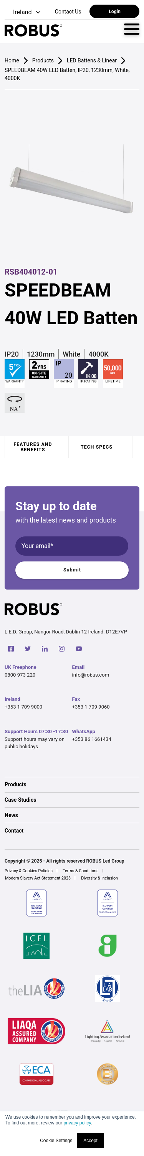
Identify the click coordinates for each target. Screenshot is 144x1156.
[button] (23, 12)
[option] (72, 784)
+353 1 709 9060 (91, 707)
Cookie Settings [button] (56, 1140)
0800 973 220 (20, 675)
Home (12, 60)
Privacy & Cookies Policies (29, 870)
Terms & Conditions (80, 870)
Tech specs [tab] (97, 447)
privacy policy (77, 1123)
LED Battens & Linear (92, 60)
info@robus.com (90, 675)
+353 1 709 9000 (23, 707)
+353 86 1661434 (91, 739)
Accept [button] (90, 1140)
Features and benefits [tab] (32, 447)
